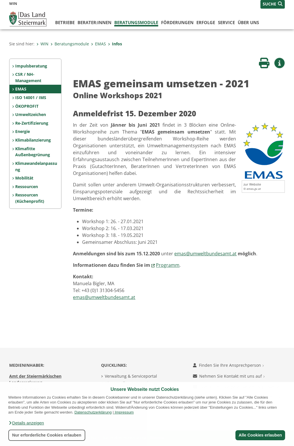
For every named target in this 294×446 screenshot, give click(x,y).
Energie (22, 131)
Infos (115, 44)
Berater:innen (94, 22)
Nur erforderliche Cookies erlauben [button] (46, 435)
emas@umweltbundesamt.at (205, 253)
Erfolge (205, 22)
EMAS (98, 44)
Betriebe (65, 22)
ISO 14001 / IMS (30, 97)
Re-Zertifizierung (31, 123)
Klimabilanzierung (33, 140)
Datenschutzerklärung (93, 412)
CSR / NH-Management (28, 77)
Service (226, 22)
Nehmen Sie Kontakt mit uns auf (229, 376)
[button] (26, 423)
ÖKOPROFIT (26, 106)
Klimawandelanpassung (36, 166)
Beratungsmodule (136, 22)
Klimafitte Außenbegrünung (32, 152)
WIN (42, 44)
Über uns (248, 22)
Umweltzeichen (30, 114)
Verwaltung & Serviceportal (131, 376)
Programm (167, 265)
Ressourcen (26, 186)
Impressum (124, 412)
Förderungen (177, 22)
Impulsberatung (31, 66)
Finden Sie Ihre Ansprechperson (228, 365)
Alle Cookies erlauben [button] (260, 435)
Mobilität (24, 178)
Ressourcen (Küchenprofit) (29, 198)
